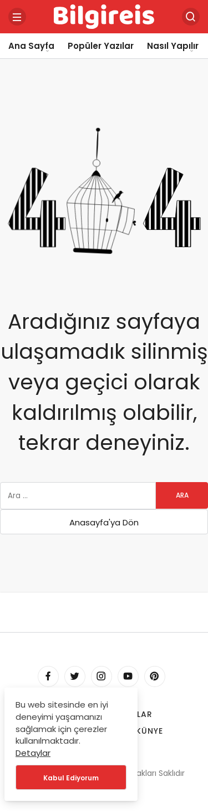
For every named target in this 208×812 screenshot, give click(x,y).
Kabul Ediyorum (71, 778)
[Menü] (17, 17)
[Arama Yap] (191, 17)
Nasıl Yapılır (173, 46)
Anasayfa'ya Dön (104, 522)
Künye (149, 730)
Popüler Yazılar (101, 46)
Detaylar (33, 753)
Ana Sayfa (31, 46)
